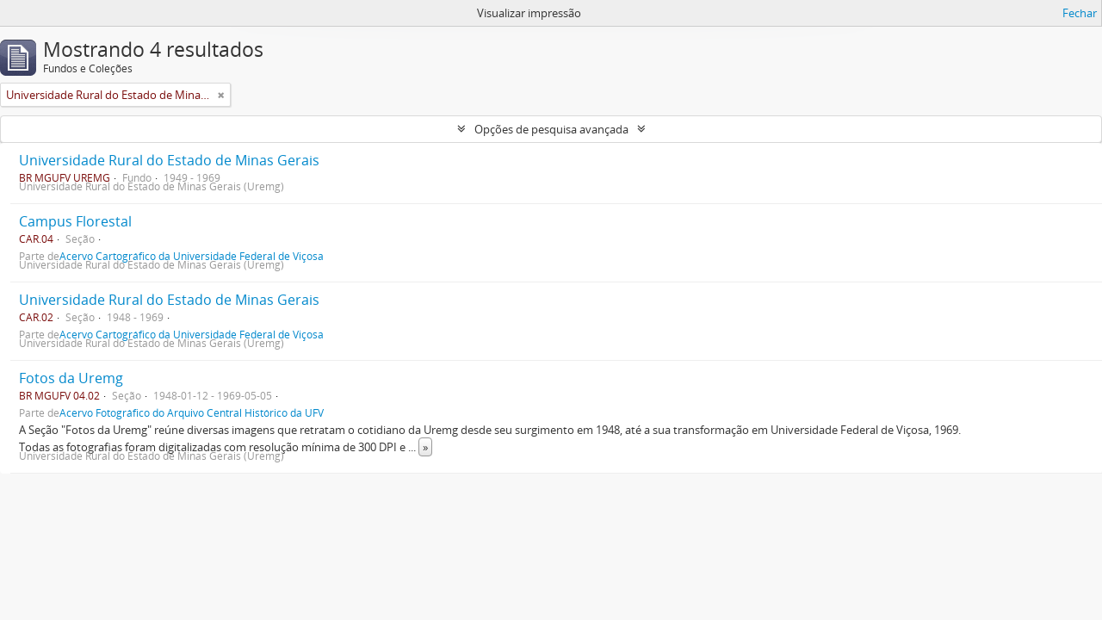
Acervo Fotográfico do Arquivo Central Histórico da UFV (191, 412)
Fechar (1079, 13)
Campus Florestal (75, 221)
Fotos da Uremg (71, 378)
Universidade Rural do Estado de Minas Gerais (169, 160)
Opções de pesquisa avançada (551, 129)
